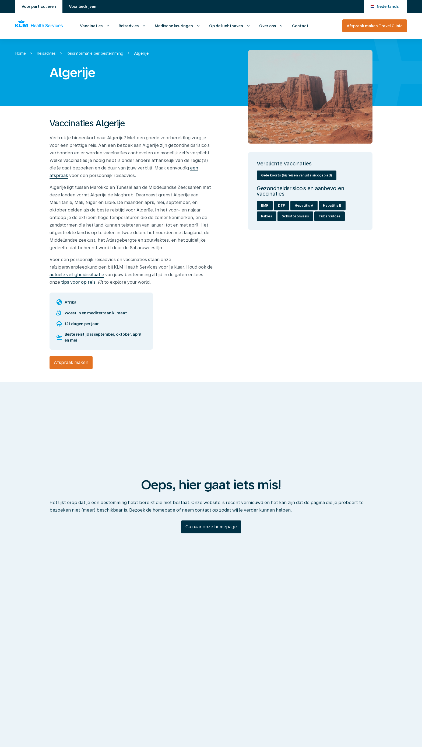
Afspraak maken (71, 362)
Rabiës (266, 216)
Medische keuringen (174, 26)
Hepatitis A (304, 205)
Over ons (267, 26)
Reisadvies (129, 26)
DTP (281, 205)
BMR (264, 205)
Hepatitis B (332, 205)
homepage (164, 510)
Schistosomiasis (295, 216)
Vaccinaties (91, 26)
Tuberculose (329, 216)
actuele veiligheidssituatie (77, 274)
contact (203, 510)
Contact (300, 26)
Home (20, 53)
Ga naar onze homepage (211, 526)
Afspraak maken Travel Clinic (375, 26)
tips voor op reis (78, 282)
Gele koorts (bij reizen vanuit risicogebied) (296, 175)
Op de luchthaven (226, 26)
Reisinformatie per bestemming (94, 53)
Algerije (141, 53)
